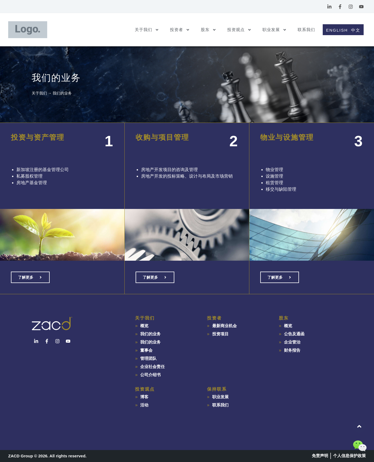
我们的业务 (150, 334)
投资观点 (239, 30)
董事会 (146, 350)
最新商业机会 (224, 325)
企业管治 (292, 342)
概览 (144, 325)
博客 (144, 396)
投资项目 (220, 334)
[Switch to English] (336, 29)
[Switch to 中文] (356, 29)
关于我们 (147, 30)
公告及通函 (294, 334)
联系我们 (306, 29)
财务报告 (292, 350)
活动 (144, 405)
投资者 (180, 30)
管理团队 (148, 358)
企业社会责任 (152, 366)
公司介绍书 (150, 374)
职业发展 (274, 30)
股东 (208, 30)
